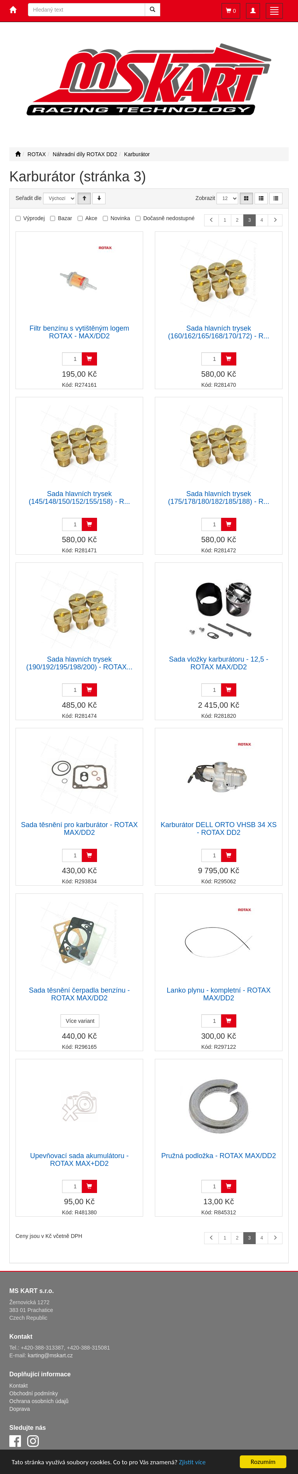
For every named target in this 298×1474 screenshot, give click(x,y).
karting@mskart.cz (50, 1355)
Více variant (80, 1021)
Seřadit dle (29, 198)
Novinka (120, 218)
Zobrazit (205, 198)
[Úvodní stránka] (18, 154)
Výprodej (34, 218)
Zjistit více (192, 1462)
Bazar (65, 218)
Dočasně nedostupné (168, 218)
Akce (91, 218)
